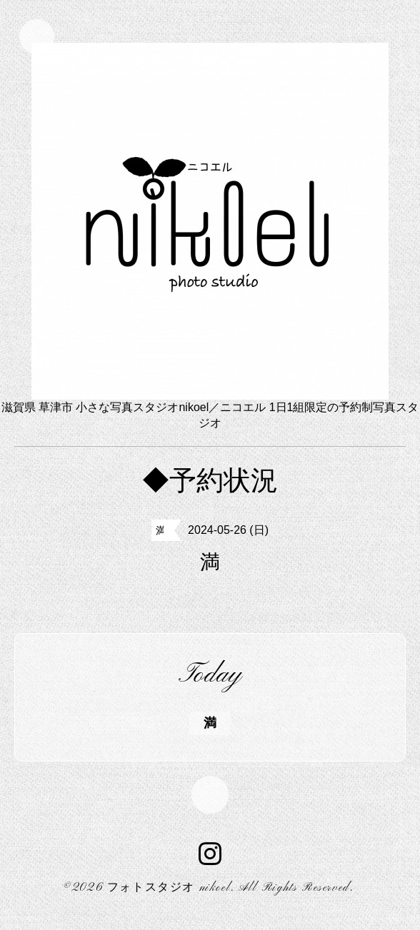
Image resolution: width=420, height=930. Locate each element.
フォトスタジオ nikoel (169, 893)
